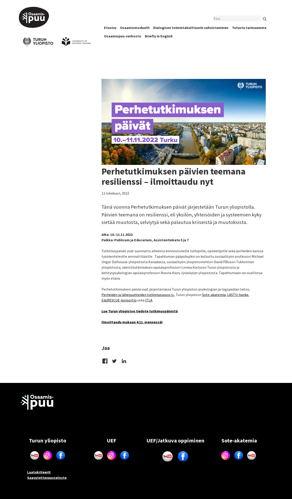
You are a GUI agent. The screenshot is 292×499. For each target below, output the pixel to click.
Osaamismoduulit (135, 27)
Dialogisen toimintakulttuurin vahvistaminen (190, 27)
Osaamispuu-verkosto (122, 36)
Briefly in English (159, 36)
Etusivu (110, 27)
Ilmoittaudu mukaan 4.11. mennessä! (132, 322)
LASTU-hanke (237, 294)
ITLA (148, 300)
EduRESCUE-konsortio (119, 300)
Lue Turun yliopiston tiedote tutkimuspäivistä (140, 311)
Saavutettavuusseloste (47, 477)
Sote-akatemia (214, 294)
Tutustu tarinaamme (249, 27)
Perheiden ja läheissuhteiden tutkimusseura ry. (138, 294)
